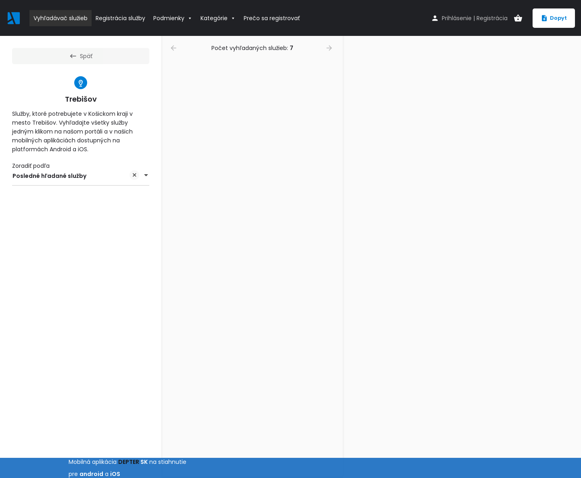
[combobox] (80, 176)
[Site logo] (14, 17)
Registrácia (492, 18)
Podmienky (172, 18)
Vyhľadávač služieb (60, 18)
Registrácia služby (120, 18)
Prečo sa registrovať (272, 18)
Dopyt (554, 18)
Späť (80, 56)
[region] (462, 257)
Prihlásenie (457, 18)
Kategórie (218, 18)
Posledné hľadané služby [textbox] (76, 176)
